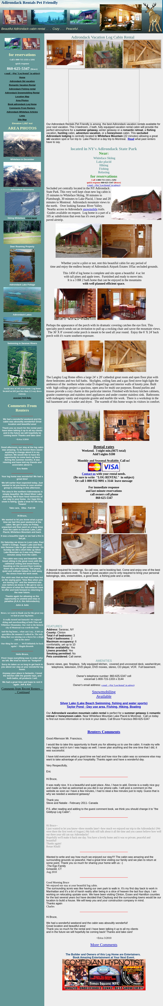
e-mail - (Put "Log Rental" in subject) (103, 185)
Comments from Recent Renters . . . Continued (22, 690)
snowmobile (90, 209)
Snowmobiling (104, 692)
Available (104, 696)
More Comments (103, 945)
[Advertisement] (22, 715)
